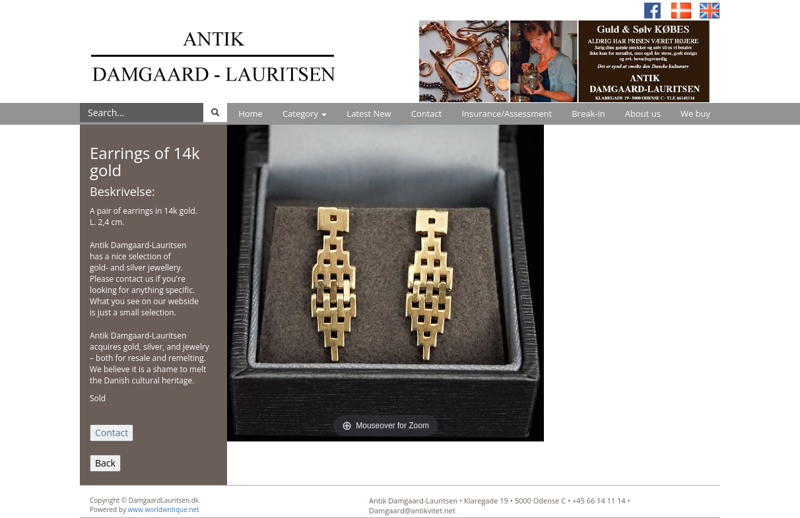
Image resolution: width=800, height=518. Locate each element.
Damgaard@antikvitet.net (412, 510)
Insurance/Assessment (506, 113)
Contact (426, 113)
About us (643, 113)
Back (105, 463)
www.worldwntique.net (163, 509)
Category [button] (305, 113)
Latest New (369, 113)
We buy (695, 113)
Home (250, 113)
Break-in (588, 113)
